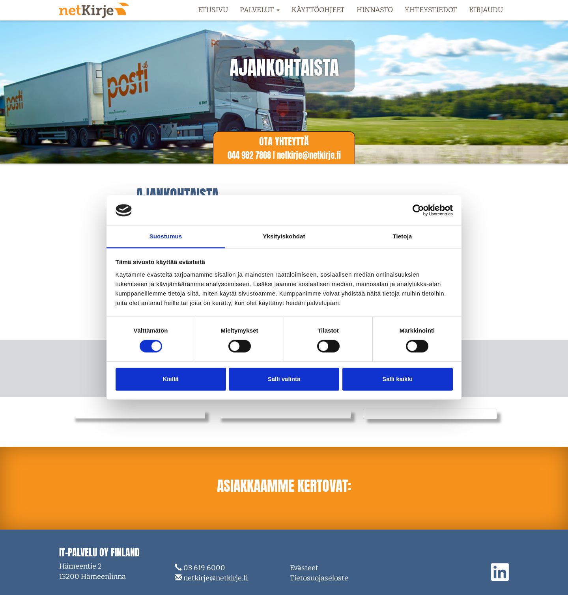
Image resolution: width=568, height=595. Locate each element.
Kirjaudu (486, 10)
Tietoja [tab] (402, 236)
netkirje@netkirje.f (309, 155)
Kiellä (170, 379)
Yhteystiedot (431, 10)
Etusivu (213, 10)
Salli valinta (284, 379)
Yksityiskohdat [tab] (284, 236)
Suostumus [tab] (165, 236)
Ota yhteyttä (284, 141)
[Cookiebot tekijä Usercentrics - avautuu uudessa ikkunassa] (418, 210)
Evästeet (304, 567)
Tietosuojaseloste (319, 578)
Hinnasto (375, 10)
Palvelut (260, 10)
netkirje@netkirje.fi (215, 578)
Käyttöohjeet (318, 10)
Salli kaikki (397, 379)
